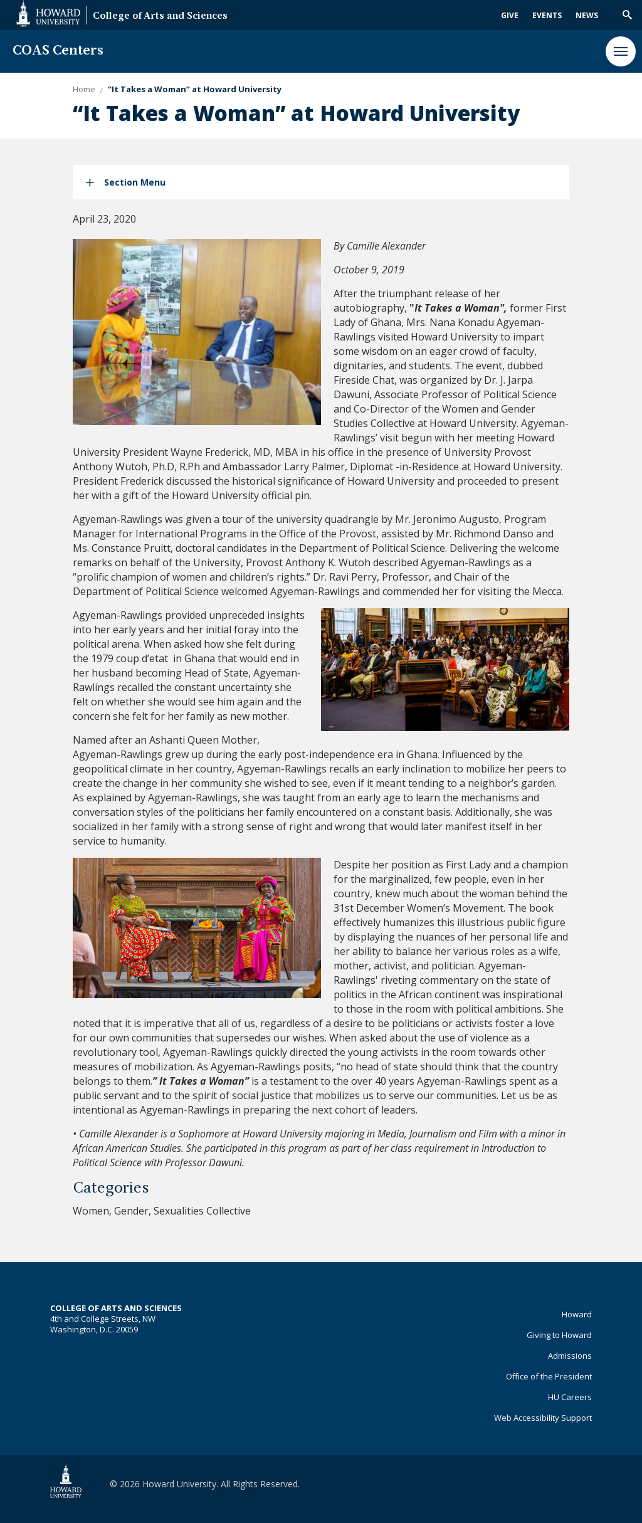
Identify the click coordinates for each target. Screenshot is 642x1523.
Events (547, 15)
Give (509, 15)
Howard (577, 1314)
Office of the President (549, 1376)
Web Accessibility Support (543, 1417)
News (587, 15)
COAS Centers (58, 51)
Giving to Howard (559, 1335)
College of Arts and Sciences (160, 16)
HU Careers (570, 1397)
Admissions (570, 1355)
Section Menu (135, 182)
